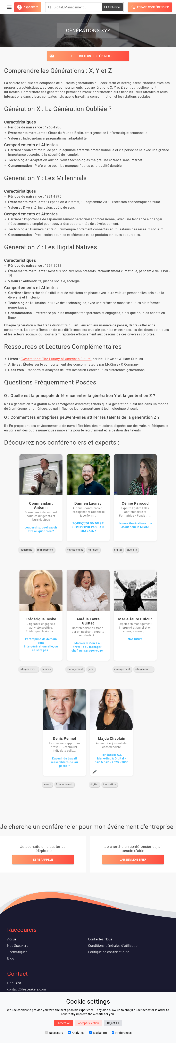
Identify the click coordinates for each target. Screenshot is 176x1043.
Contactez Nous (100, 939)
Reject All (113, 1023)
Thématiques (17, 952)
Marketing (98, 1032)
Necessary (54, 1032)
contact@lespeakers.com (26, 989)
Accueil (12, 939)
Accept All (64, 1023)
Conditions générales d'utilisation (114, 946)
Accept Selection (88, 1023)
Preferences (122, 1032)
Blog (10, 958)
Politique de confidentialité (108, 952)
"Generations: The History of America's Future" (56, 359)
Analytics (76, 1032)
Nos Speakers (17, 946)
